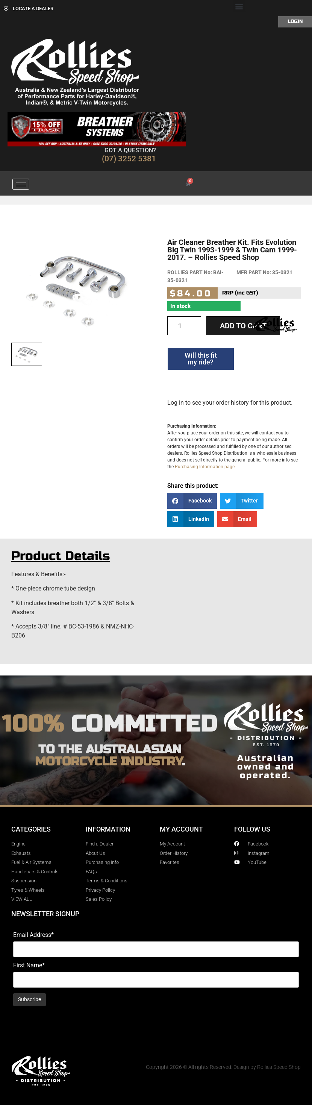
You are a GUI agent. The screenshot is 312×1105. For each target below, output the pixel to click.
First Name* (29, 965)
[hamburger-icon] (20, 184)
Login (295, 21)
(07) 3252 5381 (129, 158)
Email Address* (33, 935)
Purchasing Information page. (205, 466)
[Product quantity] (184, 325)
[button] (239, 6)
